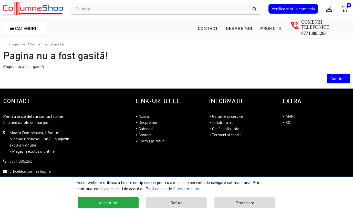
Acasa (144, 116)
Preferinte (244, 202)
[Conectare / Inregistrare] (329, 8)
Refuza (176, 202)
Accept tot (108, 202)
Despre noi (239, 28)
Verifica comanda (293, 8)
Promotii (271, 28)
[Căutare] (257, 8)
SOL (289, 122)
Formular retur (151, 141)
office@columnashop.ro (30, 171)
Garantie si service (227, 116)
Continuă (338, 78)
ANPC (291, 116)
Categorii (24, 28)
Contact (208, 28)
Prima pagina (15, 44)
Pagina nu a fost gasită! (47, 44)
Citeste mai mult (188, 188)
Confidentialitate (225, 128)
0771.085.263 (314, 33)
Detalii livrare (223, 122)
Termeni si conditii (227, 134)
